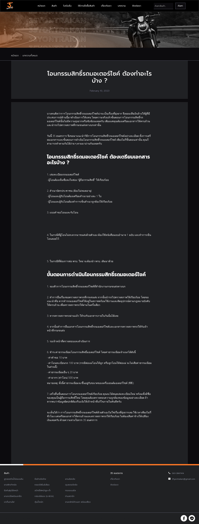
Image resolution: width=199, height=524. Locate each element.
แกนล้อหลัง (70, 479)
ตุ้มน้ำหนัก (39, 502)
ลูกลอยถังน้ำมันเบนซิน (13, 479)
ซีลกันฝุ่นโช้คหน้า (11, 490)
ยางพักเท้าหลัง (10, 484)
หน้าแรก (41, 5)
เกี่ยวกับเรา (106, 5)
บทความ (122, 5)
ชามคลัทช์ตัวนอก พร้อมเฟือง (78, 502)
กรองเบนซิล (70, 490)
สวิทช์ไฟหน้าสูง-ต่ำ (43, 490)
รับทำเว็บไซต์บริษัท (123, 518)
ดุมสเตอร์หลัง (71, 484)
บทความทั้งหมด (30, 55)
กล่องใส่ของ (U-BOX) (44, 496)
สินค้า (54, 5)
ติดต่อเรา (136, 5)
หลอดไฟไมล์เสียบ (42, 484)
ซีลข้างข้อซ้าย (40, 479)
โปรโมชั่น (67, 5)
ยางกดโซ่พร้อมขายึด (13, 496)
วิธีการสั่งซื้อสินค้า (86, 5)
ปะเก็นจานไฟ (9, 502)
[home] (9, 6)
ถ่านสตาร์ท (69, 496)
